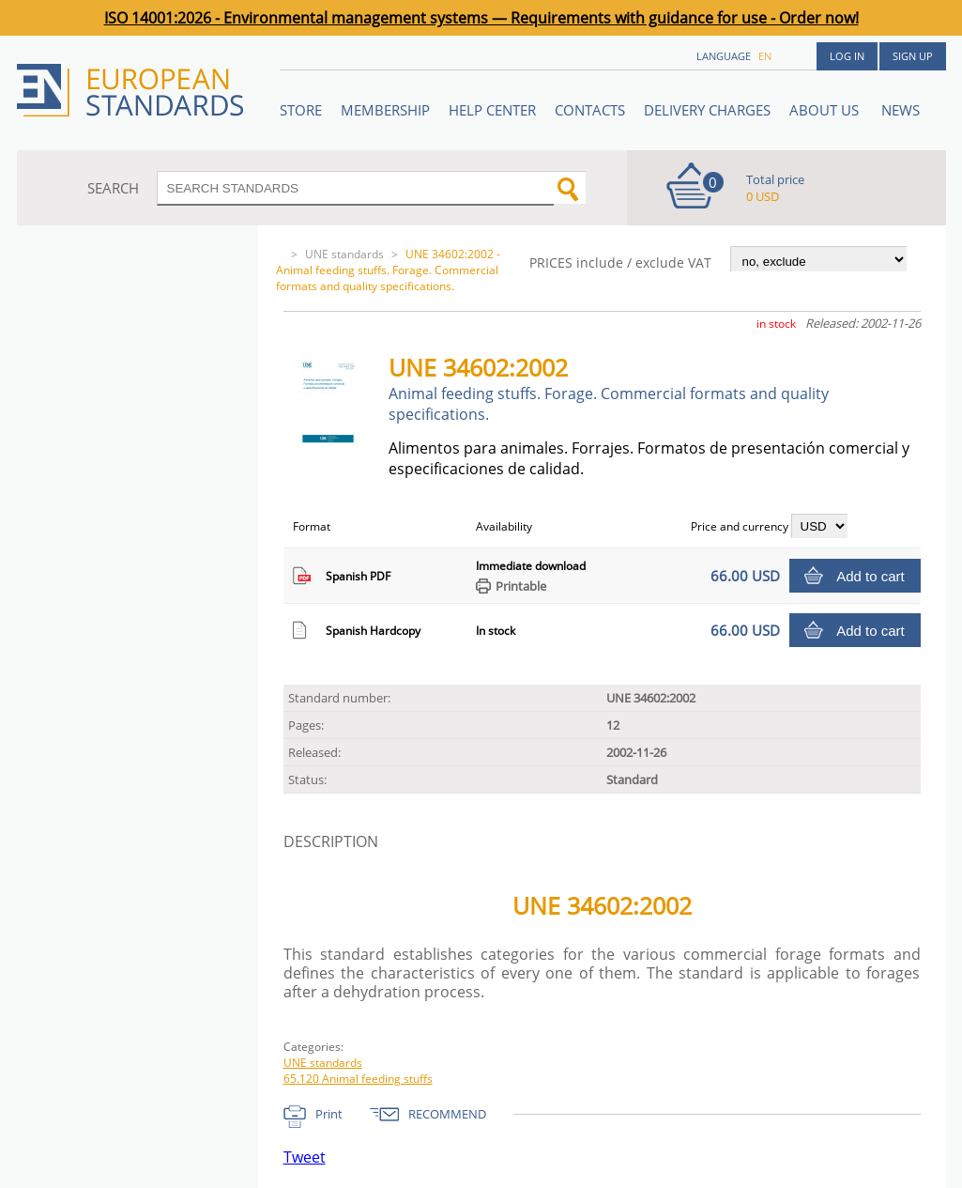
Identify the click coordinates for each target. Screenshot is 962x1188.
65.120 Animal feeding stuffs (358, 1079)
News (900, 109)
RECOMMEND (447, 1113)
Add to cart (870, 576)
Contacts (590, 109)
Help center (492, 109)
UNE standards (344, 254)
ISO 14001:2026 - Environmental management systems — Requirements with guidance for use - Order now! (481, 18)
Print (329, 1113)
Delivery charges (707, 109)
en (764, 56)
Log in (847, 56)
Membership (385, 109)
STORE (301, 109)
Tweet (304, 1157)
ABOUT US (826, 109)
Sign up (913, 56)
